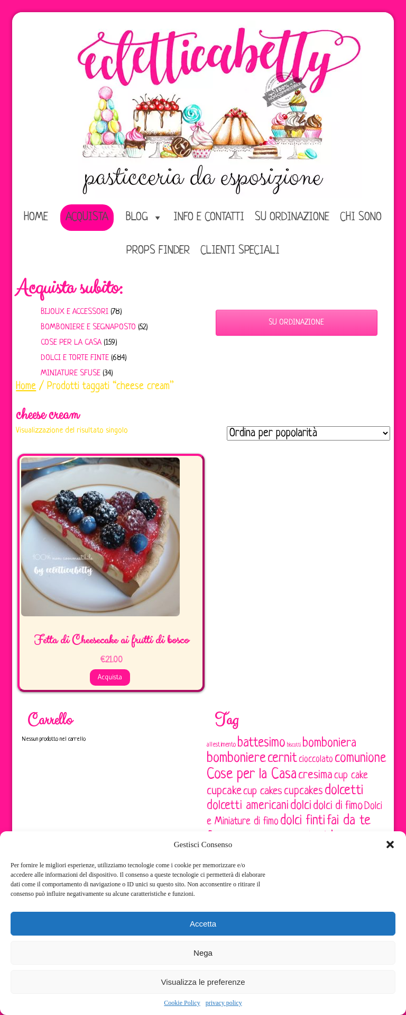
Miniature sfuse (70, 373)
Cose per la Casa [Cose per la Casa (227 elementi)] (252, 775)
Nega (203, 952)
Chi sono (361, 217)
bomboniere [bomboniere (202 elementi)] (236, 758)
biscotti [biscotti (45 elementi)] (294, 745)
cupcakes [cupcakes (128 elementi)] (303, 791)
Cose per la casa (71, 342)
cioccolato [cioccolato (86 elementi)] (316, 759)
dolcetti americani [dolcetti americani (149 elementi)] (248, 806)
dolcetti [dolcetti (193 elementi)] (344, 790)
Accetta (203, 923)
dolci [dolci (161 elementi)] (300, 806)
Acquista (87, 217)
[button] (390, 844)
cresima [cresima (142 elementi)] (315, 775)
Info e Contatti (208, 217)
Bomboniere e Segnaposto (88, 327)
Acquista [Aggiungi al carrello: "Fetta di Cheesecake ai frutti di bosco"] (110, 677)
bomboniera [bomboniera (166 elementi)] (329, 743)
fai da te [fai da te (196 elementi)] (349, 821)
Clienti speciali (240, 251)
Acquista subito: (69, 288)
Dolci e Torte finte (75, 358)
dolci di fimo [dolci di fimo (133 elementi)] (338, 806)
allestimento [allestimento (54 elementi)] (221, 745)
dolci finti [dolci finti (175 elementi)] (302, 821)
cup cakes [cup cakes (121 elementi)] (262, 791)
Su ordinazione (292, 217)
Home (26, 386)
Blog (137, 217)
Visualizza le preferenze (203, 981)
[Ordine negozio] (308, 433)
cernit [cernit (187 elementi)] (282, 758)
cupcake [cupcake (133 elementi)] (224, 791)
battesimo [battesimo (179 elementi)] (261, 743)
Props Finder (158, 251)
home (36, 217)
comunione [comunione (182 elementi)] (360, 758)
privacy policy (224, 1003)
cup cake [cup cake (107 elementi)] (351, 776)
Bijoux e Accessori (74, 312)
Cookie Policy (182, 1003)
